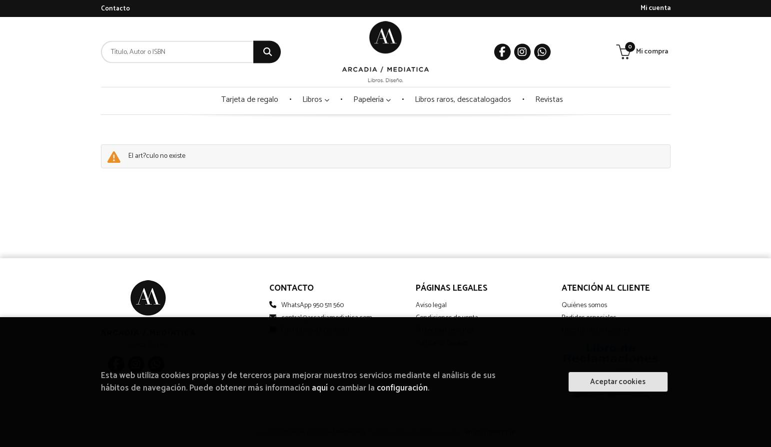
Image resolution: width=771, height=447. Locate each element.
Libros (315, 99)
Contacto (115, 8)
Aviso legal (431, 305)
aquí (320, 388)
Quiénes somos (584, 305)
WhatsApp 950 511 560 (312, 305)
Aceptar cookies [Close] (618, 382)
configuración (402, 388)
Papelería (372, 99)
